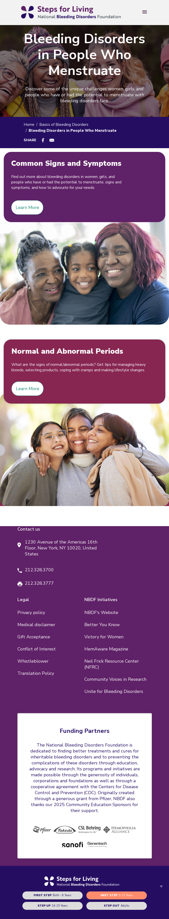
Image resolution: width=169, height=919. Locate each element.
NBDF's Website (101, 612)
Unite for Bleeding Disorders (113, 691)
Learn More (27, 207)
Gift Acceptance (33, 637)
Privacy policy (31, 612)
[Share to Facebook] (43, 140)
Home (29, 124)
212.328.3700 (39, 570)
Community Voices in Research (115, 679)
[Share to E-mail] (52, 140)
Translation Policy (35, 673)
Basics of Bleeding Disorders (63, 124)
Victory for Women (103, 637)
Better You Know (102, 625)
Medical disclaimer (36, 625)
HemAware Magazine (106, 649)
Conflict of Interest (36, 649)
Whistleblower (33, 661)
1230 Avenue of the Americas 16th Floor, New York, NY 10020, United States (61, 548)
